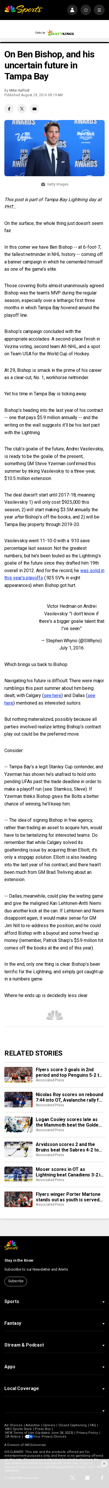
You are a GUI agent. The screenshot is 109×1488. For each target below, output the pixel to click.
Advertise (33, 1425)
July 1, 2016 (71, 648)
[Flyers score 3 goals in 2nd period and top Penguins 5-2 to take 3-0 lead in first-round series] (18, 1075)
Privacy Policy (87, 1433)
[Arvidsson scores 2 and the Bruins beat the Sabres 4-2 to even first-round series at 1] (18, 1149)
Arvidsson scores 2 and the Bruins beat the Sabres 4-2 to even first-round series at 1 (67, 1147)
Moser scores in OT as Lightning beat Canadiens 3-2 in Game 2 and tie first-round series (69, 1172)
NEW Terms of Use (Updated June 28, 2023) (39, 1433)
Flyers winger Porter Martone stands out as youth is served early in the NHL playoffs (68, 1197)
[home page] (23, 10)
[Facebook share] (9, 108)
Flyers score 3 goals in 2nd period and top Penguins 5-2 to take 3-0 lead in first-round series (69, 1072)
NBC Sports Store (18, 1429)
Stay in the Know (18, 1260)
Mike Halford (19, 90)
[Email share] (34, 108)
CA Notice (13, 1436)
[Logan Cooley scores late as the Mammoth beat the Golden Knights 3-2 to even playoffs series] (18, 1124)
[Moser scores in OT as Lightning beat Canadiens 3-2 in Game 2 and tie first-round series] (18, 1174)
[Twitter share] (21, 108)
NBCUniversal (35, 1445)
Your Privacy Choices (50, 1436)
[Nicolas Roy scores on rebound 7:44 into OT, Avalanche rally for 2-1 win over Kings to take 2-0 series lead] (18, 1099)
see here (52, 695)
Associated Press (50, 1080)
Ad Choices (13, 1425)
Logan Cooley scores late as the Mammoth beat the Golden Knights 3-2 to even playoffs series (68, 1122)
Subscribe (16, 1281)
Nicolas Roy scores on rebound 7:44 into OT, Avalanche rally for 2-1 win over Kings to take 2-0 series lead (70, 1097)
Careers (49, 1425)
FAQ (93, 1425)
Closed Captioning (72, 1425)
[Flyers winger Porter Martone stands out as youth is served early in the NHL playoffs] (18, 1199)
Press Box (43, 1429)
